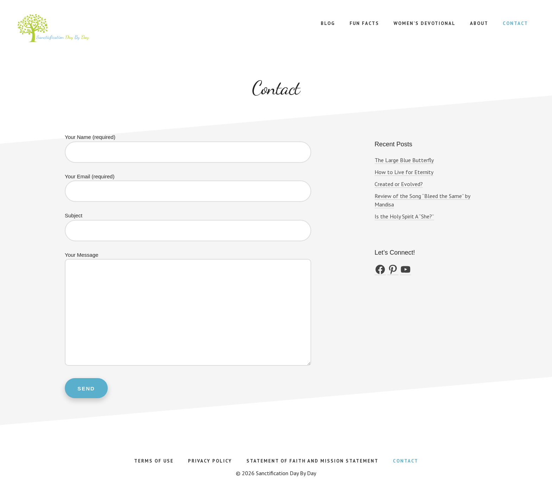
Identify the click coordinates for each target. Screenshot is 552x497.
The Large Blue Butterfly (404, 160)
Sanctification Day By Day (70, 28)
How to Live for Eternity (404, 172)
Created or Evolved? (399, 183)
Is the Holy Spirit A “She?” (404, 216)
